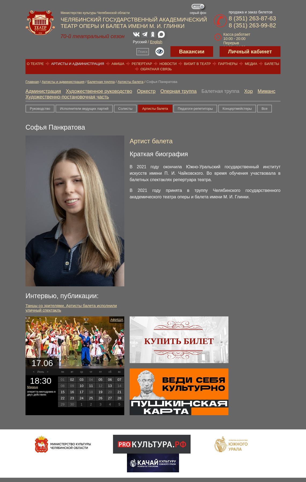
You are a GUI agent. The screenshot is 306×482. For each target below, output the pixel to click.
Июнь (40, 371)
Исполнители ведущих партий (84, 109)
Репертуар (142, 64)
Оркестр (146, 91)
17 (81, 392)
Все (264, 109)
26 (100, 398)
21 (119, 392)
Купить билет (179, 341)
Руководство (40, 109)
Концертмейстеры (237, 109)
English (156, 42)
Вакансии (192, 51)
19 (100, 392)
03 (81, 380)
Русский (140, 42)
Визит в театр (197, 64)
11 (91, 386)
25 (91, 398)
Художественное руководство (99, 91)
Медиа (251, 64)
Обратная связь (156, 69)
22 (62, 398)
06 (110, 380)
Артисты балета (130, 82)
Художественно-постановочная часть (67, 97)
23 (72, 398)
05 (100, 380)
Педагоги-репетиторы (195, 109)
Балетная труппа (101, 82)
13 (110, 386)
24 (81, 398)
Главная (32, 82)
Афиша (117, 64)
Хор (248, 91)
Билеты (272, 64)
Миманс (266, 91)
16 (72, 392)
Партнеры (227, 64)
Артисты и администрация (77, 64)
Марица (32, 387)
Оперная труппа (179, 91)
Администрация (43, 91)
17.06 (42, 363)
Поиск (143, 52)
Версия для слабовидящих (159, 51)
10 (81, 386)
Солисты (125, 109)
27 (110, 398)
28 (119, 398)
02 (72, 380)
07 (119, 380)
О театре (35, 64)
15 (62, 392)
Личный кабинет (250, 51)
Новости (168, 64)
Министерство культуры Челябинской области (95, 13)
